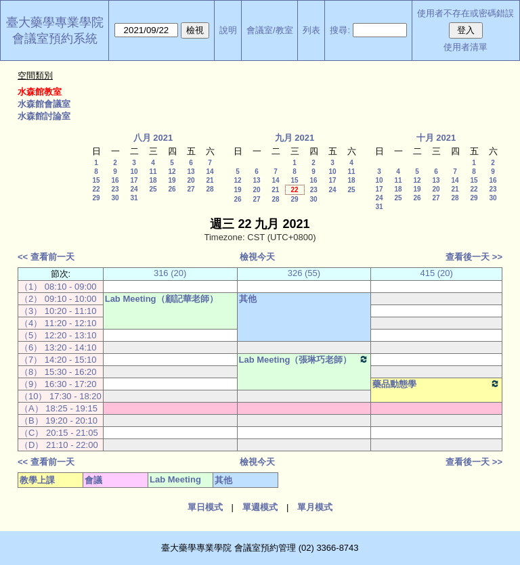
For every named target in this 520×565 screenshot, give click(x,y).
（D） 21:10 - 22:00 (59, 445)
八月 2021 (153, 138)
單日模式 (205, 507)
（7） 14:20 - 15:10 (58, 360)
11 (152, 171)
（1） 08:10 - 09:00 (58, 286)
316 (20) (170, 273)
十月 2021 (436, 138)
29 (96, 198)
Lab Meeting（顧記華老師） (161, 299)
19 (171, 180)
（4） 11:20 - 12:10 (58, 323)
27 (190, 189)
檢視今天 (257, 257)
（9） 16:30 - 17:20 (58, 384)
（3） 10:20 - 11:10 (58, 311)
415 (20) (436, 273)
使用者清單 (465, 47)
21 (209, 180)
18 (152, 180)
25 (152, 189)
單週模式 (260, 507)
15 (96, 180)
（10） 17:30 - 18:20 (61, 396)
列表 (311, 30)
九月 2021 (295, 138)
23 (114, 189)
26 (171, 189)
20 (190, 180)
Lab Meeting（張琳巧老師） (304, 359)
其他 (248, 299)
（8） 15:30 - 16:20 (58, 372)
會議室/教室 (269, 30)
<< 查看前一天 (46, 257)
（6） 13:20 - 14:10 (58, 347)
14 (209, 171)
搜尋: (340, 30)
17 (133, 180)
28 (209, 189)
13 (190, 171)
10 (133, 171)
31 (133, 198)
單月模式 (314, 507)
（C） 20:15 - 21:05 (59, 433)
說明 (228, 30)
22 (96, 189)
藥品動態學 (436, 383)
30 (114, 198)
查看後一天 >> (474, 257)
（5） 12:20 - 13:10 (58, 335)
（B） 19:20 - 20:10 (59, 420)
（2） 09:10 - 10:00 (58, 299)
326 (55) (304, 273)
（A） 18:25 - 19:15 (59, 408)
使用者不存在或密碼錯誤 (465, 13)
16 (114, 180)
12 (171, 171)
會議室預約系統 (55, 38)
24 (133, 189)
